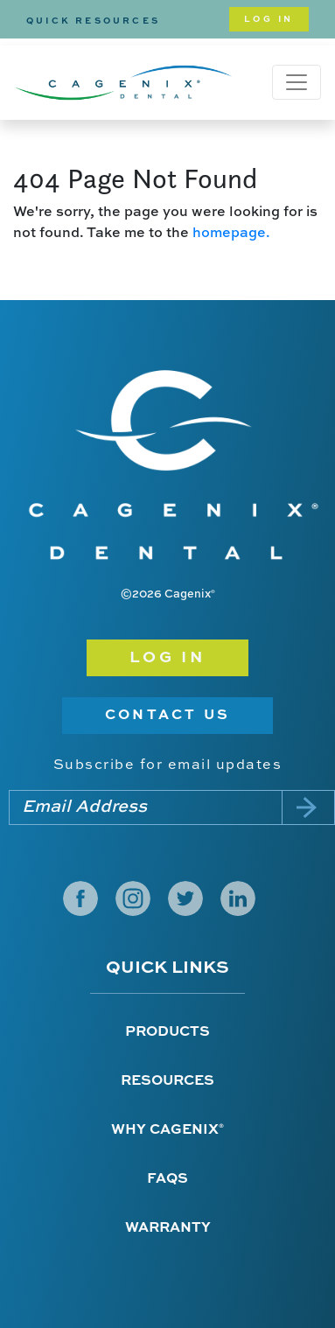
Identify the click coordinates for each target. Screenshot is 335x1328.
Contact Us (167, 716)
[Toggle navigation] (296, 82)
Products (167, 1032)
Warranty (168, 1228)
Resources (167, 1081)
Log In (269, 19)
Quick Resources (93, 21)
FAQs (167, 1179)
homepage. (231, 234)
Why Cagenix (167, 1130)
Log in (167, 658)
